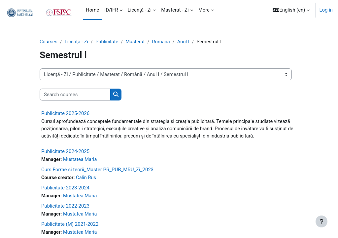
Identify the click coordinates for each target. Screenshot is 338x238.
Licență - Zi (77, 42)
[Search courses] (75, 94)
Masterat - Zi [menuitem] (174, 10)
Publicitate (107, 42)
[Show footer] (321, 221)
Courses (49, 42)
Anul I (185, 42)
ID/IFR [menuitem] (111, 10)
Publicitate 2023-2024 (65, 189)
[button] (291, 10)
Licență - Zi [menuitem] (140, 10)
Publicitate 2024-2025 (65, 152)
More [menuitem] (204, 10)
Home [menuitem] (92, 10)
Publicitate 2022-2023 (65, 207)
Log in (326, 10)
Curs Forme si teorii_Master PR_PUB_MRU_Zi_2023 (97, 170)
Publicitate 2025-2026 (65, 114)
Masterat (136, 42)
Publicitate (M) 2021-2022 (69, 225)
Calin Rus (87, 178)
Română (163, 42)
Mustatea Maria (80, 160)
